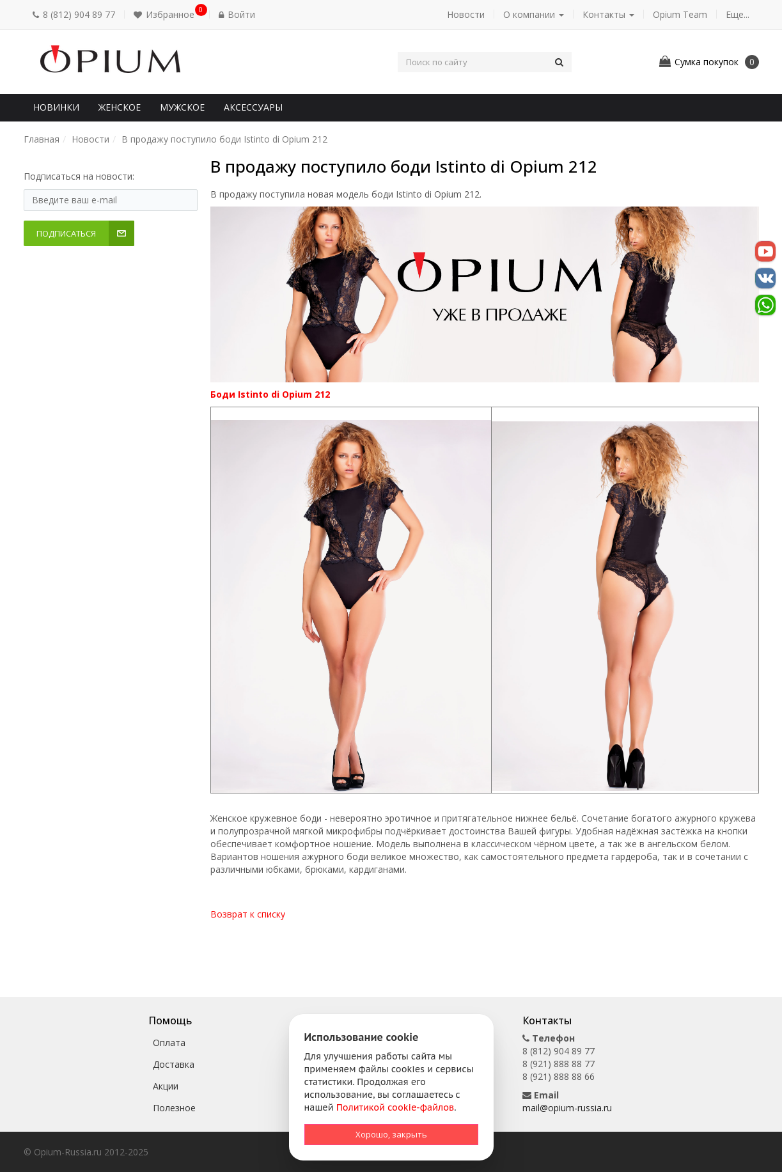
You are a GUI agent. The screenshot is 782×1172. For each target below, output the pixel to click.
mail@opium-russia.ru (567, 1108)
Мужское (182, 107)
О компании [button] (533, 14)
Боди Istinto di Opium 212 (270, 394)
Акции (165, 1086)
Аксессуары (253, 107)
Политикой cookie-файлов (395, 1107)
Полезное (174, 1108)
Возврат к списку (247, 914)
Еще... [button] (737, 14)
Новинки (56, 107)
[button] (167, 14)
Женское (119, 107)
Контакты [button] (608, 14)
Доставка (173, 1064)
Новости (466, 14)
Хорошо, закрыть (391, 1134)
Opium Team (680, 14)
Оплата (169, 1042)
